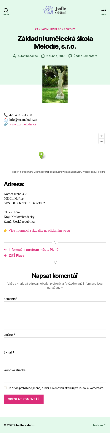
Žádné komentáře (85, 56)
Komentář (10, 299)
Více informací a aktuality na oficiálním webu (39, 230)
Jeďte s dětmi (25, 425)
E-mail (9, 352)
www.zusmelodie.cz (22, 124)
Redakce (32, 56)
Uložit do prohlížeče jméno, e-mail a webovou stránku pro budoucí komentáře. (55, 388)
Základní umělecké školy (55, 29)
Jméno (9, 335)
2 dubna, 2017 (55, 56)
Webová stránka (14, 370)
